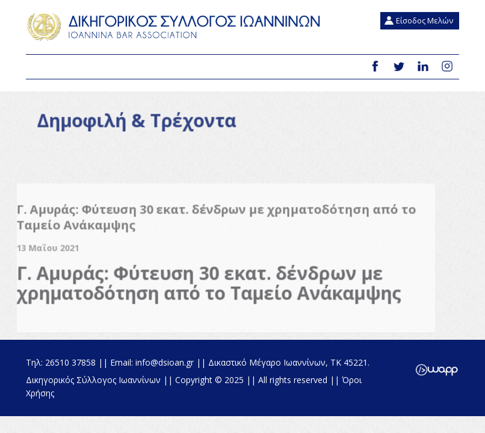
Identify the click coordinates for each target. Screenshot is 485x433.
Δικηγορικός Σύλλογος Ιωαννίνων (176, 27)
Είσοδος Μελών (424, 20)
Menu (39, 67)
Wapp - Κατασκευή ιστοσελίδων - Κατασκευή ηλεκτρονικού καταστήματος (436, 370)
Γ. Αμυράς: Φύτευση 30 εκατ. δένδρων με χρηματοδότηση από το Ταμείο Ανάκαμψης (204, 287)
